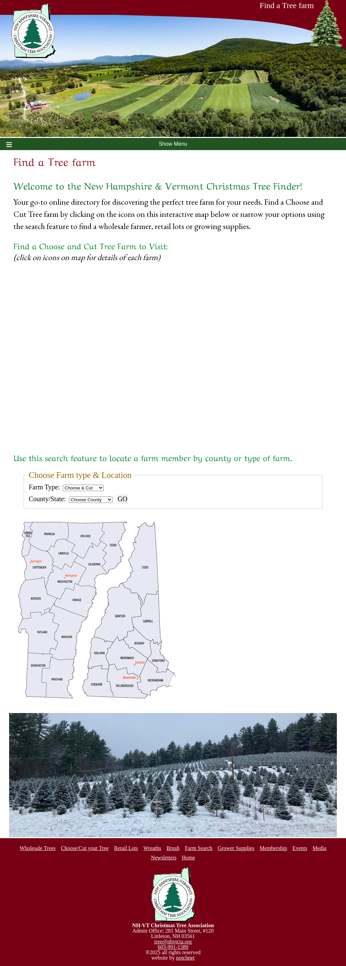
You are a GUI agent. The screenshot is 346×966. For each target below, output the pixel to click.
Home (188, 857)
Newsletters (164, 857)
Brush (173, 848)
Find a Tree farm (301, 7)
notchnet (185, 958)
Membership (273, 848)
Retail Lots (126, 848)
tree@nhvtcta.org (173, 941)
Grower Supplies (236, 848)
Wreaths (152, 848)
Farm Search (198, 848)
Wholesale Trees (37, 848)
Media (319, 848)
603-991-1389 (173, 947)
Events (299, 848)
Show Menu (173, 144)
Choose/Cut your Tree (84, 848)
